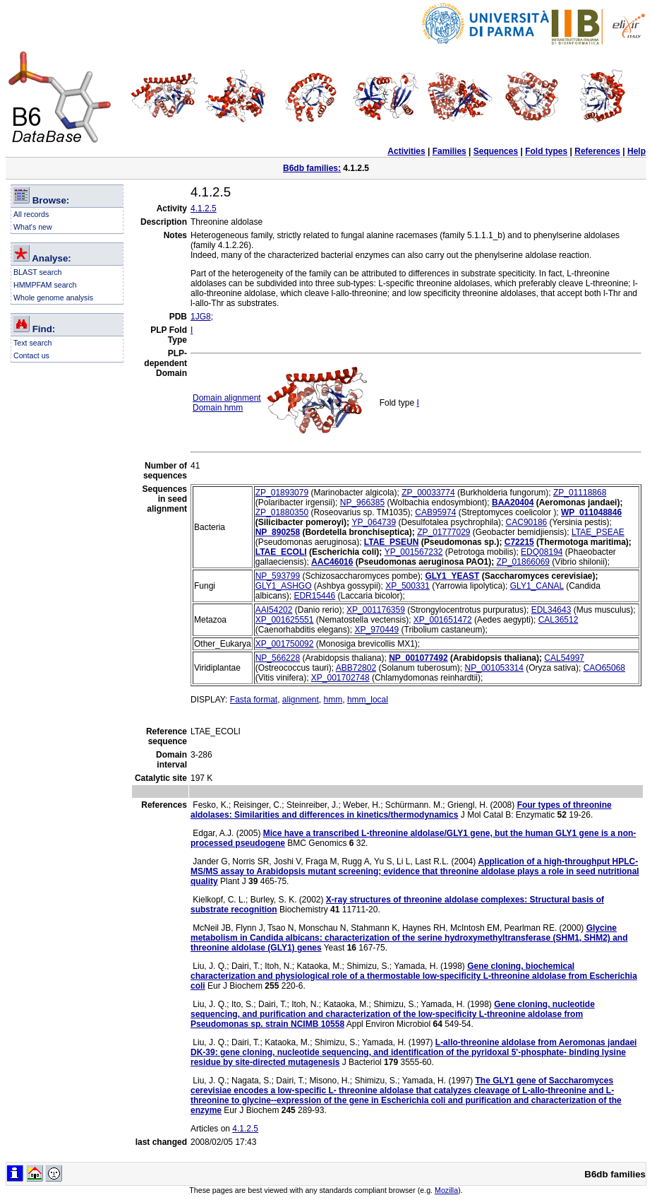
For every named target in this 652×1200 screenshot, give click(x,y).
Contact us (31, 355)
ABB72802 (356, 668)
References (597, 151)
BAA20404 (512, 502)
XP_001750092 (284, 644)
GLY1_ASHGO (283, 586)
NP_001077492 (418, 658)
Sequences (495, 151)
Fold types (546, 151)
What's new (32, 227)
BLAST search (37, 272)
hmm (333, 700)
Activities (406, 151)
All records (31, 214)
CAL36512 (558, 620)
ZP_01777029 (443, 532)
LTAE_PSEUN (391, 542)
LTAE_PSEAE (598, 532)
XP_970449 (376, 630)
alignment (300, 700)
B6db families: (312, 168)
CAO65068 (604, 668)
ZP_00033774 (428, 493)
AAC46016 (332, 562)
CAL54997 (564, 658)
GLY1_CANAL (537, 586)
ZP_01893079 (281, 493)
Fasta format (253, 700)
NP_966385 (362, 502)
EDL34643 (551, 610)
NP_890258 (277, 532)
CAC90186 (527, 522)
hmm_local (367, 700)
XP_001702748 (340, 678)
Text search (32, 343)
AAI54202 (274, 610)
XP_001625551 (284, 620)
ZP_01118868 (579, 493)
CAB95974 (435, 512)
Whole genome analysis (53, 297)
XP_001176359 (375, 610)
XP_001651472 (442, 620)
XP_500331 (407, 586)
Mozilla (446, 1190)
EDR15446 (314, 596)
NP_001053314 (494, 668)
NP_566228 (277, 658)
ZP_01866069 (523, 562)
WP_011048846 (591, 512)
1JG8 (201, 317)
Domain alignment (227, 398)
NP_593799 (277, 576)
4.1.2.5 (204, 208)
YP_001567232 (414, 552)
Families (449, 151)
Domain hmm (218, 408)
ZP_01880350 (281, 512)
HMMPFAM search (44, 285)
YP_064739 (373, 522)
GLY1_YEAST (452, 576)
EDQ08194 (541, 552)
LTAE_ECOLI (281, 552)
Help (636, 151)
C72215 (519, 542)
